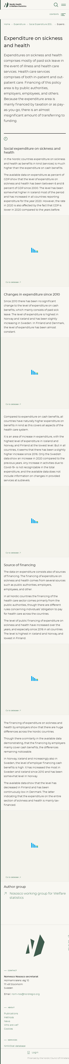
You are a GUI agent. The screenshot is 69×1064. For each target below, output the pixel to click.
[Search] (55, 5)
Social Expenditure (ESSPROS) (41, 24)
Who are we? (11, 1025)
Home (7, 24)
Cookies (8, 1029)
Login (35, 1052)
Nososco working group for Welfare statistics (38, 895)
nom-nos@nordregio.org (26, 994)
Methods (9, 1017)
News (7, 1021)
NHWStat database (14, 1046)
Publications (11, 1014)
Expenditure (19, 24)
